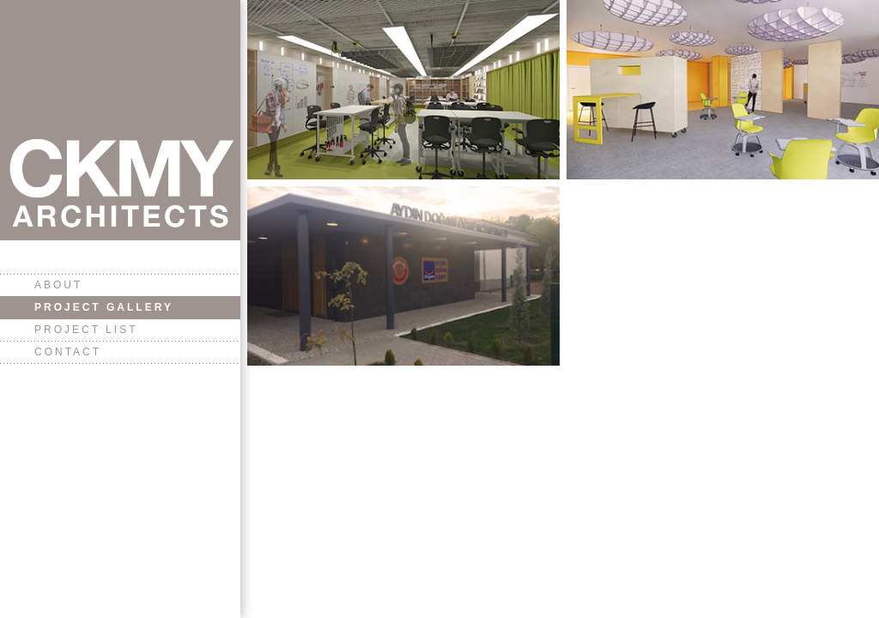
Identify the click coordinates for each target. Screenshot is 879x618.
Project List (85, 330)
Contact (67, 352)
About (58, 285)
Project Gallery (103, 307)
